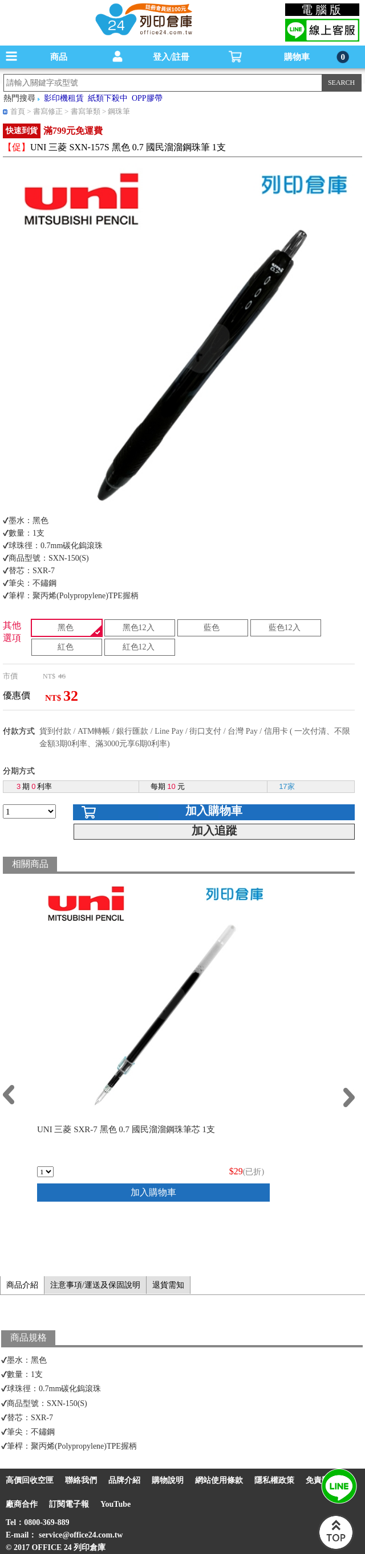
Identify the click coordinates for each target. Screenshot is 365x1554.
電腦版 (322, 9)
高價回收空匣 (30, 1480)
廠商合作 (22, 1504)
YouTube (115, 1504)
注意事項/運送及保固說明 (95, 1285)
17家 (286, 786)
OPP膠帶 (147, 98)
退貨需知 (168, 1285)
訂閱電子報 (69, 1504)
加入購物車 (213, 810)
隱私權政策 (274, 1480)
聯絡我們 (81, 1480)
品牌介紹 (124, 1480)
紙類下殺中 (108, 98)
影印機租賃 (64, 98)
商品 (58, 56)
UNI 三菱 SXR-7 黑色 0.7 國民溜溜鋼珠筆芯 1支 (126, 1129)
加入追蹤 (214, 830)
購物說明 (168, 1480)
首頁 (17, 111)
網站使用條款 (219, 1480)
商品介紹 (22, 1285)
